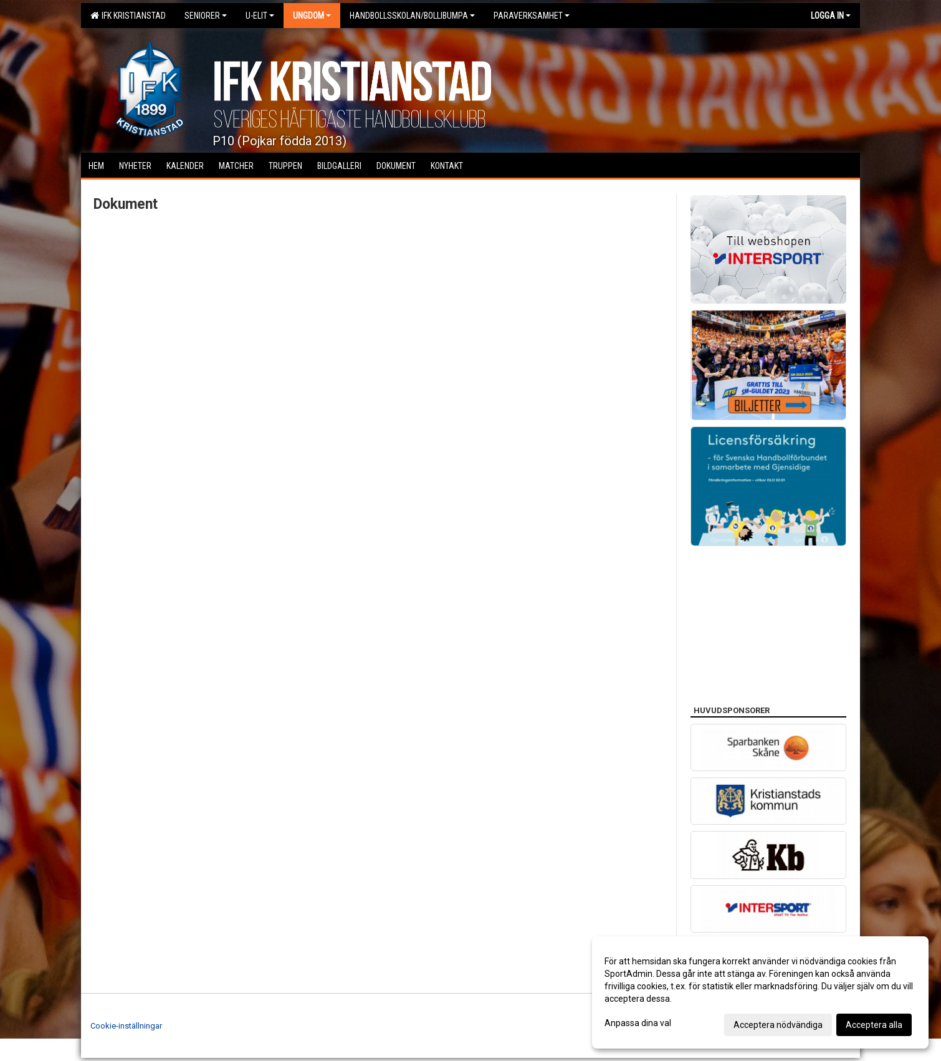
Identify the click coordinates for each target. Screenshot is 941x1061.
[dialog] (760, 992)
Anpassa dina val (637, 1023)
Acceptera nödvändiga (778, 1025)
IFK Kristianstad (128, 16)
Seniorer (205, 16)
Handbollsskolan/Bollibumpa (412, 16)
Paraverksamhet (532, 16)
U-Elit (260, 16)
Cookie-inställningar (126, 1025)
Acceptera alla (874, 1025)
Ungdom (312, 16)
